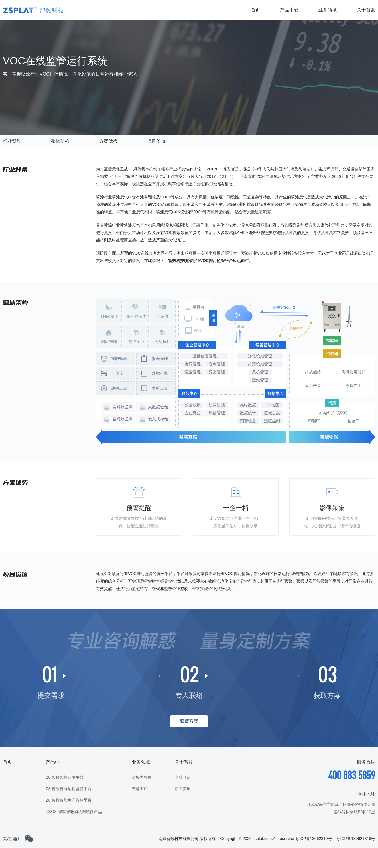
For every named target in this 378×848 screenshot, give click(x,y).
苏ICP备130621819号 (355, 838)
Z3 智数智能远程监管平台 (69, 788)
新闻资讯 (183, 788)
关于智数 (366, 9)
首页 (255, 9)
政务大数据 (142, 777)
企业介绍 (183, 777)
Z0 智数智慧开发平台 (65, 777)
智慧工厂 (140, 788)
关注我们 (11, 838)
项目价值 (156, 141)
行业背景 (12, 141)
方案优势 (108, 141)
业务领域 (327, 9)
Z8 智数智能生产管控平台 (69, 800)
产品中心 (289, 9)
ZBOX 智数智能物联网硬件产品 (74, 811)
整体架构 (60, 141)
